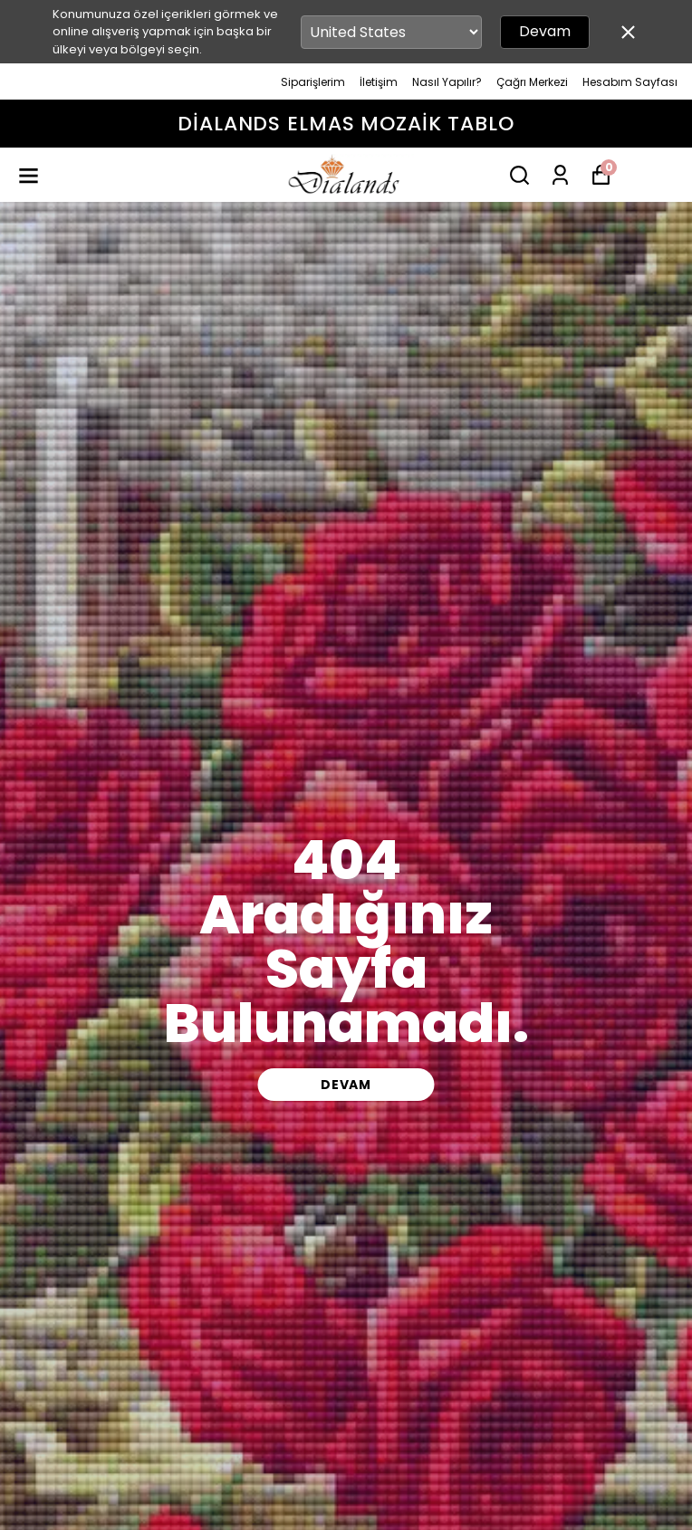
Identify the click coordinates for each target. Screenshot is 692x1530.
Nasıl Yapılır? (447, 82)
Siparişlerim (313, 82)
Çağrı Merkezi (532, 82)
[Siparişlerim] (560, 175)
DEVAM (346, 1085)
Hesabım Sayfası (630, 82)
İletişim (379, 82)
